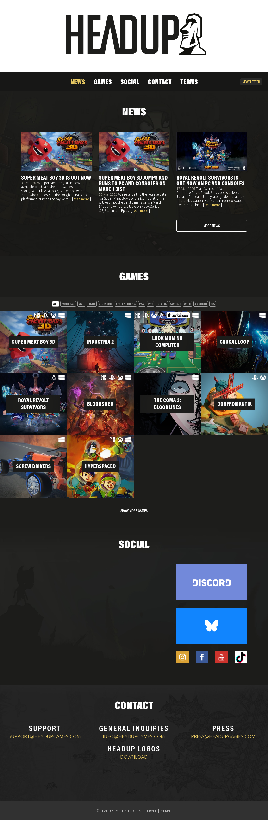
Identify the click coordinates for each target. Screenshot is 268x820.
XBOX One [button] (105, 304)
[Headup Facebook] (202, 657)
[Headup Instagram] (182, 657)
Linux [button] (92, 304)
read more (81, 199)
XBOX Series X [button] (126, 304)
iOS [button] (212, 304)
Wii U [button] (187, 304)
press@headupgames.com (223, 736)
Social (129, 82)
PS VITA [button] (161, 304)
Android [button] (200, 304)
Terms (189, 82)
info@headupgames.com (134, 736)
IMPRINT (166, 810)
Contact (160, 82)
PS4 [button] (141, 304)
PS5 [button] (150, 304)
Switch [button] (175, 304)
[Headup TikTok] (241, 657)
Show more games (134, 511)
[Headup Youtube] (221, 657)
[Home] (134, 34)
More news (211, 226)
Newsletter (251, 82)
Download (134, 756)
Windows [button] (68, 304)
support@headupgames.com (45, 736)
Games (103, 82)
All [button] (55, 304)
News (77, 82)
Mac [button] (81, 304)
